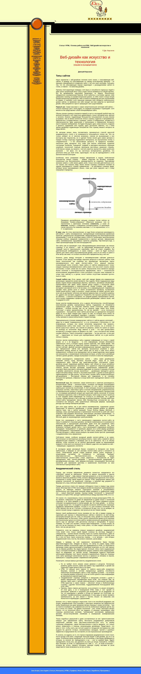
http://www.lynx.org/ (105, 241)
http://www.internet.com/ (83, 456)
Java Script (37, 50)
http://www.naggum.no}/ (64, 544)
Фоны (37, 66)
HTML (37, 62)
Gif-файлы (37, 68)
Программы (36, 75)
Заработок (37, 72)
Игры (37, 70)
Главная (37, 48)
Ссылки (37, 79)
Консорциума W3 (85, 242)
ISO (75, 242)
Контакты (36, 81)
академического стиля (64, 134)
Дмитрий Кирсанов (85, 72)
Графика (37, 64)
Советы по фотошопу (37, 59)
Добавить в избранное (37, 39)
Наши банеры (37, 83)
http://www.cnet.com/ (63, 456)
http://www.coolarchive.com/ (89, 622)
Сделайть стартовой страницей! (37, 44)
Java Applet (37, 52)
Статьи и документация (37, 55)
